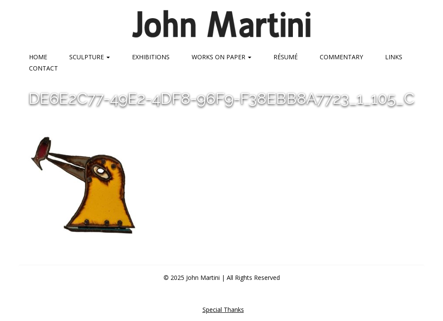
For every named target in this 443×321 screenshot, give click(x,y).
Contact (43, 68)
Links (393, 57)
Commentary (341, 57)
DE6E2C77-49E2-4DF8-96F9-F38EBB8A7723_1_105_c (221, 98)
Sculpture (89, 57)
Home (38, 57)
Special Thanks (223, 309)
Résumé (285, 57)
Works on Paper (221, 57)
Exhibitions (151, 57)
